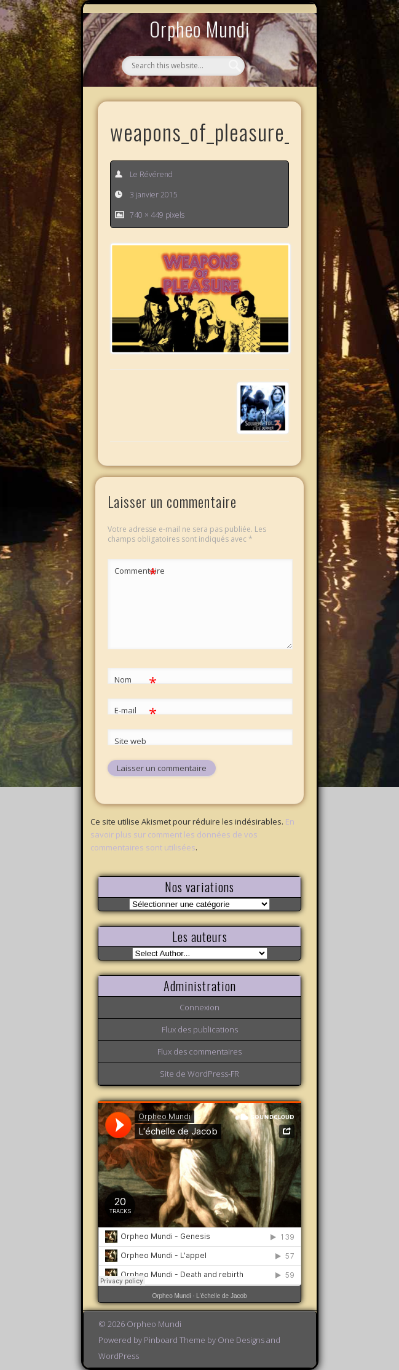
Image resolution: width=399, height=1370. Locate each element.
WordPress (118, 1355)
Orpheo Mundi (199, 28)
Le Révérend (151, 174)
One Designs (241, 1339)
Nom (135, 680)
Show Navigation (271, 113)
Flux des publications (200, 1029)
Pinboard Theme (174, 1339)
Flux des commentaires (199, 1051)
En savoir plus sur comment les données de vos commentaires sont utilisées (192, 834)
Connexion (199, 1007)
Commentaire (135, 571)
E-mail (135, 710)
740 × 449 (147, 215)
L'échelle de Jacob (221, 1296)
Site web (130, 740)
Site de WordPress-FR (199, 1073)
